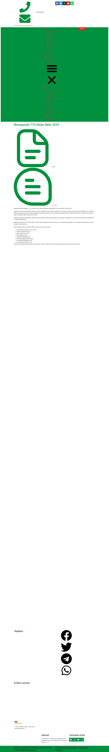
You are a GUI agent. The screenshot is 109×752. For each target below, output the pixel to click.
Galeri (45, 51)
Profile (45, 30)
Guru (48, 35)
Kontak (45, 56)
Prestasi (49, 49)
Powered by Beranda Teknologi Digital (71, 748)
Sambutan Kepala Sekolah (53, 31)
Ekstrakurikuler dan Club (53, 40)
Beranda (46, 28)
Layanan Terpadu (51, 60)
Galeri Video (50, 55)
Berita (16, 721)
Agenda (49, 46)
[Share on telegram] (66, 659)
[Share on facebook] (66, 636)
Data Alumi (49, 62)
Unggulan (49, 39)
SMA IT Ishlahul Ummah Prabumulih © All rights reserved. (33, 748)
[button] (54, 74)
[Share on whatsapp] (66, 670)
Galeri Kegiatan (50, 53)
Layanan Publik (47, 58)
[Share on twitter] (66, 647)
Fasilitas (49, 37)
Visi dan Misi (50, 33)
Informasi (46, 42)
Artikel (48, 44)
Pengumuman (50, 47)
